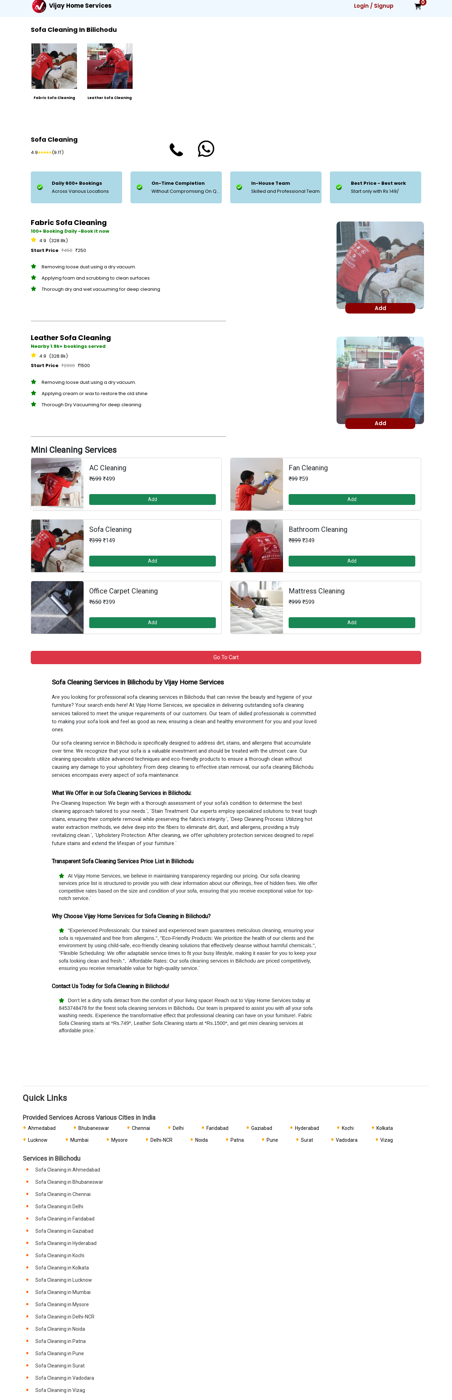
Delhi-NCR (161, 1140)
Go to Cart (226, 657)
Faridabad (217, 1128)
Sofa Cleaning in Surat (60, 1366)
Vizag (386, 1140)
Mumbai (79, 1140)
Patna (237, 1140)
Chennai (141, 1128)
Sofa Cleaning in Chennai (63, 1194)
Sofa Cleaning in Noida (60, 1329)
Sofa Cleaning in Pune (59, 1353)
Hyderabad (307, 1128)
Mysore (119, 1140)
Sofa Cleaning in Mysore (62, 1304)
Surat (307, 1140)
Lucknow (38, 1140)
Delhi (178, 1128)
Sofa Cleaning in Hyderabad (66, 1243)
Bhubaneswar (93, 1128)
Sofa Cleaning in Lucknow (63, 1280)
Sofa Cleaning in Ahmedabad (67, 1170)
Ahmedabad (42, 1128)
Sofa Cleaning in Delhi (59, 1206)
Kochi (348, 1128)
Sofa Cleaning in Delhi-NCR (64, 1317)
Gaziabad (261, 1128)
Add (152, 499)
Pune (272, 1140)
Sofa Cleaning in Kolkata (62, 1268)
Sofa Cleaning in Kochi (59, 1255)
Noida (201, 1140)
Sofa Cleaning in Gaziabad (64, 1231)
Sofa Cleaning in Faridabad (64, 1219)
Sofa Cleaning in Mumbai (63, 1292)
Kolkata (384, 1128)
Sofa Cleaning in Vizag (60, 1390)
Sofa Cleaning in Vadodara (64, 1378)
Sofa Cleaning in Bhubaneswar (69, 1182)
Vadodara (347, 1140)
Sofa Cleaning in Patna (60, 1341)
